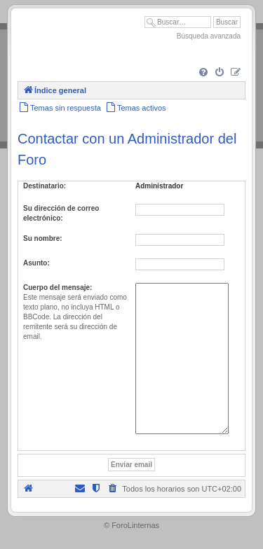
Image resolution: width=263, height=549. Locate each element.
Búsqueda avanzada (209, 36)
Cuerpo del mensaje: (57, 287)
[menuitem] (203, 73)
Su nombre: (42, 238)
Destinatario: (44, 186)
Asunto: (36, 263)
